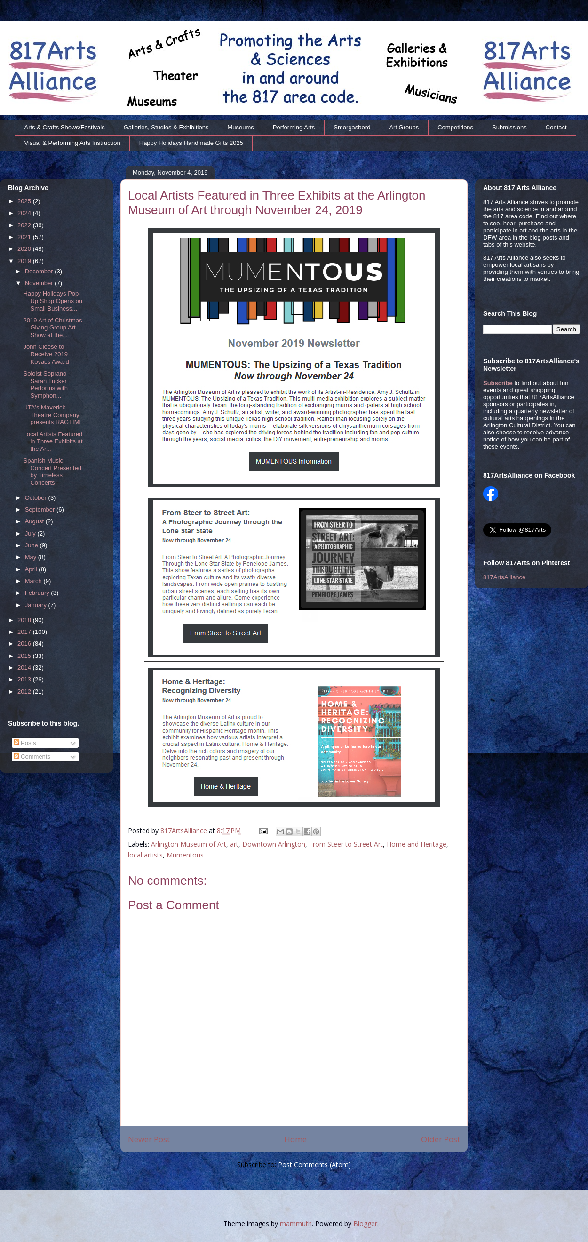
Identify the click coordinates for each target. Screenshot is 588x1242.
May (31, 557)
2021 (25, 236)
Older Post (440, 1139)
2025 (25, 201)
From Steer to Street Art (346, 844)
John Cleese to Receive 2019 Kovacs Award (46, 354)
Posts (25, 742)
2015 (25, 655)
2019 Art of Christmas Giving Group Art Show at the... (52, 327)
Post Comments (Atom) (314, 1164)
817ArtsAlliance (184, 830)
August (35, 521)
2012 (25, 691)
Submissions (509, 127)
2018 (25, 620)
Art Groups (404, 127)
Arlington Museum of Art (188, 844)
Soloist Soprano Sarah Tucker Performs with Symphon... (45, 384)
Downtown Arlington (273, 844)
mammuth (296, 1223)
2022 (25, 225)
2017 (25, 631)
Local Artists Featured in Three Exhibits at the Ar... (52, 441)
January (36, 605)
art (234, 844)
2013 (25, 679)
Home (295, 1139)
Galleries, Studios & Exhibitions (166, 127)
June (32, 545)
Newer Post (149, 1139)
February (38, 592)
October (36, 497)
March (34, 581)
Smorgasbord (352, 127)
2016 (25, 643)
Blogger (365, 1223)
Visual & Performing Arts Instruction (72, 142)
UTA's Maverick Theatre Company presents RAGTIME (53, 414)
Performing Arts (294, 127)
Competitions (455, 127)
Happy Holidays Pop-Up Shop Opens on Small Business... (52, 301)
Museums (240, 127)
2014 (25, 667)
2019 (25, 260)
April (32, 569)
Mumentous (185, 854)
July (31, 533)
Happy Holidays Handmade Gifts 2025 (191, 142)
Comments (32, 756)
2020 (25, 248)
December (40, 271)
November (40, 283)
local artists (145, 854)
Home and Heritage (416, 844)
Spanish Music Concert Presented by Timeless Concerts (52, 471)
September (40, 509)
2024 (25, 212)
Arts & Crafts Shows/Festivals (64, 127)
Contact (556, 127)
